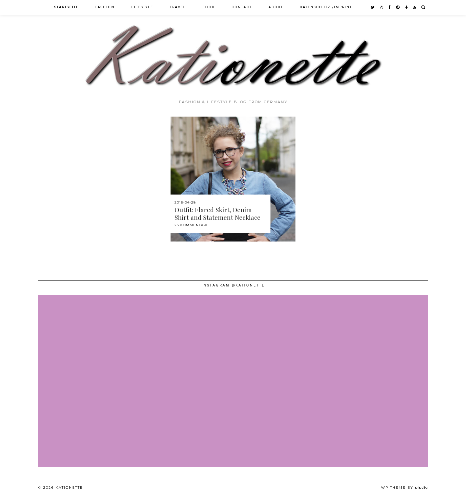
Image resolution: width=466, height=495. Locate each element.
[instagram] (382, 7)
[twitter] (373, 7)
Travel (178, 7)
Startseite (66, 7)
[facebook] (389, 7)
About (275, 7)
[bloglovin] (406, 7)
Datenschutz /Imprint (326, 7)
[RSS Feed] (415, 7)
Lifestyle (142, 7)
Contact (242, 7)
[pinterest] (398, 7)
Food (209, 7)
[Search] (423, 7)
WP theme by (404, 487)
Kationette (69, 487)
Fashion (105, 7)
